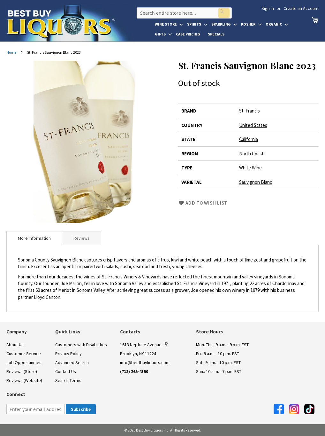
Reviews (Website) (24, 380)
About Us (15, 344)
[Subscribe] (81, 409)
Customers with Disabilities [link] (81, 344)
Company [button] (16, 332)
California (248, 139)
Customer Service (23, 353)
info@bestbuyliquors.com (145, 362)
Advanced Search (72, 362)
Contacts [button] (130, 332)
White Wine (250, 168)
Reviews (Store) (21, 371)
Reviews (81, 238)
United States (253, 125)
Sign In (267, 8)
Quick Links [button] (67, 332)
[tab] (34, 238)
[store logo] (70, 23)
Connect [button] (15, 394)
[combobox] (183, 11)
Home (11, 52)
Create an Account (301, 8)
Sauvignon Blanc (255, 182)
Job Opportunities (24, 362)
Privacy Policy (68, 353)
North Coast (251, 154)
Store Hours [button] (209, 332)
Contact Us (65, 371)
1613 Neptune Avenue (144, 344)
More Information (34, 238)
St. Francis (249, 111)
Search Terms (68, 380)
